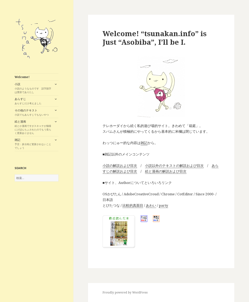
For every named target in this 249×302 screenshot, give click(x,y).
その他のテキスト (33, 112)
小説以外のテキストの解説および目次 (174, 165)
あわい (151, 205)
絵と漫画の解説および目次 (165, 171)
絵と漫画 (33, 127)
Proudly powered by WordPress (125, 292)
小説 (33, 88)
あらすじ (33, 101)
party (163, 205)
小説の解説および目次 (120, 165)
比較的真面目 (132, 205)
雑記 (33, 144)
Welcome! (22, 77)
